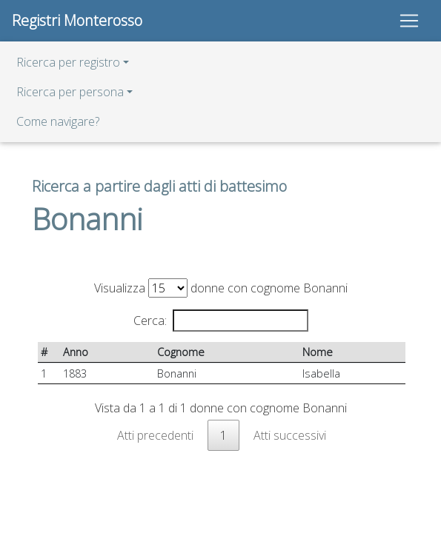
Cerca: (220, 320)
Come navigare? (57, 121)
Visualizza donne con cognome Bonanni (221, 288)
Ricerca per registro (68, 62)
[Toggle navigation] (409, 21)
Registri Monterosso (77, 20)
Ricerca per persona (70, 92)
